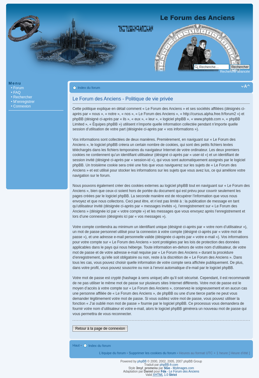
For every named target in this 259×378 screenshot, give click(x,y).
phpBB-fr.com (169, 364)
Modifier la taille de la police (245, 86)
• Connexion (21, 106)
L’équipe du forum (112, 353)
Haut (76, 345)
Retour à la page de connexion (100, 328)
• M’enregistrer (23, 102)
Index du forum (89, 87)
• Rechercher (21, 97)
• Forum (17, 88)
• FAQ (16, 92)
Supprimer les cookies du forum (152, 353)
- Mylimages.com (179, 368)
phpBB (142, 361)
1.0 (165, 374)
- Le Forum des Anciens (180, 371)
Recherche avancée (235, 71)
